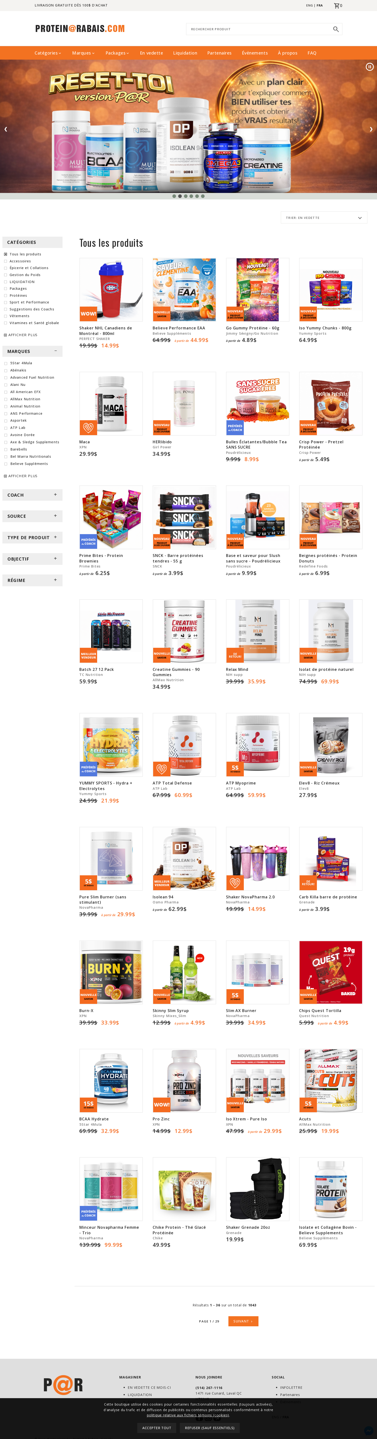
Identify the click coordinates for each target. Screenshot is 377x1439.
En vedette (151, 53)
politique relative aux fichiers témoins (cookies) (188, 1415)
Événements (255, 53)
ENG (309, 5)
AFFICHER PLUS (23, 334)
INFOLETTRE (291, 1387)
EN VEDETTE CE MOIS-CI (149, 1387)
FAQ (312, 53)
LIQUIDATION (140, 1394)
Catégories (48, 53)
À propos (287, 53)
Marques (83, 53)
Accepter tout (156, 1428)
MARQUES (32, 351)
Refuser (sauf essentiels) (210, 1428)
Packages (118, 53)
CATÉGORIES (21, 242)
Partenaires (219, 53)
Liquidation (185, 53)
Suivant (243, 1321)
